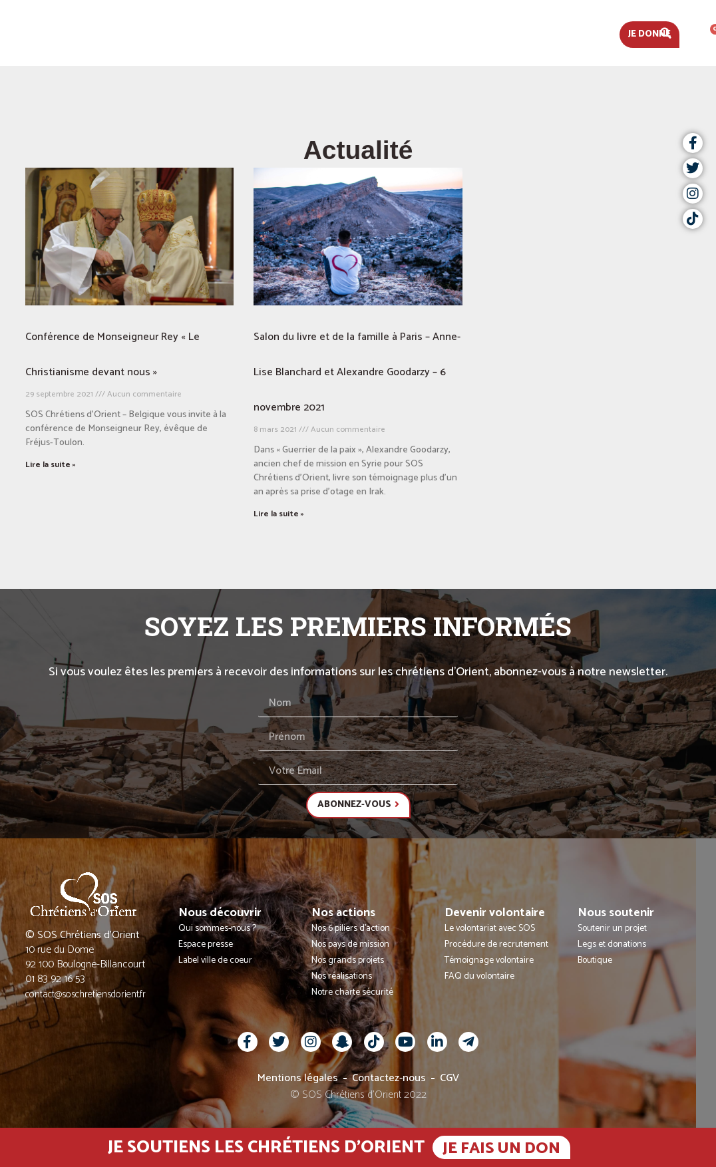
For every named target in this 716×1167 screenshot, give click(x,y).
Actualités (150, 33)
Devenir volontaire (454, 33)
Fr (698, 33)
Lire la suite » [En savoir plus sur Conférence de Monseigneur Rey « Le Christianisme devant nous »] (50, 464)
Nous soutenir (568, 33)
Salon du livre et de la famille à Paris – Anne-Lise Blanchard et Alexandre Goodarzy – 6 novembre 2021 (357, 372)
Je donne (649, 34)
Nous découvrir (246, 33)
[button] (666, 33)
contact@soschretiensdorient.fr (85, 994)
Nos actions (345, 33)
